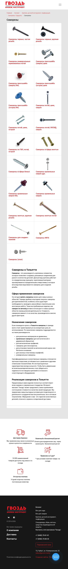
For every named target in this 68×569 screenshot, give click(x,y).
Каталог (38, 507)
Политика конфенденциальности (19, 557)
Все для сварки (41, 514)
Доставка (11, 534)
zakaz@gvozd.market (43, 553)
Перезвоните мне (44, 545)
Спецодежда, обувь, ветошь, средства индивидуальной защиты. (46, 525)
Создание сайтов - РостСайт (46, 557)
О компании (13, 530)
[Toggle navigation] (60, 5)
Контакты (12, 539)
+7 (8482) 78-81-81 (42, 535)
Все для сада (40, 511)
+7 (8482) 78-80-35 (42, 539)
